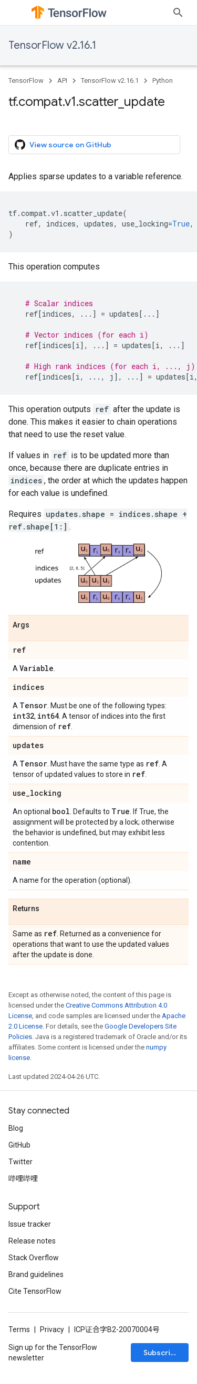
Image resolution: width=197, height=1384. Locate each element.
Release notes (32, 1241)
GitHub (19, 1145)
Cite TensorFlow (34, 1291)
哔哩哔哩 (23, 1178)
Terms (19, 1329)
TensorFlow (26, 80)
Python (162, 80)
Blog (15, 1128)
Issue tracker (29, 1224)
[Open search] (178, 12)
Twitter (20, 1162)
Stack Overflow (33, 1257)
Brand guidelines (36, 1274)
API (62, 80)
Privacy (52, 1329)
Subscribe (161, 1352)
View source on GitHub (63, 144)
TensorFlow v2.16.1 (52, 45)
